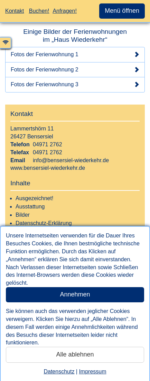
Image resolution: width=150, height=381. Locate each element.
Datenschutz (59, 371)
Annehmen (75, 294)
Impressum (92, 371)
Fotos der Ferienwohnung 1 (75, 54)
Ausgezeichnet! (34, 198)
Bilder (23, 215)
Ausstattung (30, 206)
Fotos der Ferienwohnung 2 (75, 69)
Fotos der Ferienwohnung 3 (75, 84)
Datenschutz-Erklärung (44, 223)
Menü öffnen (122, 10)
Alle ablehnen (75, 354)
